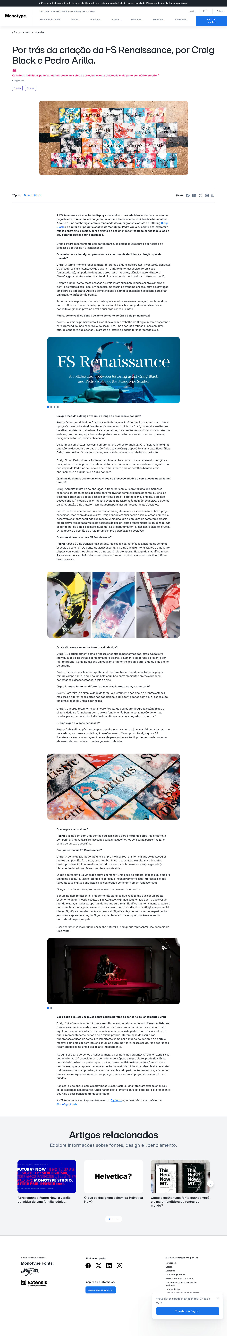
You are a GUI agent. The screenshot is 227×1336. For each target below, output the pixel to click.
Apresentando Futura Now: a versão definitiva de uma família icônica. (44, 1200)
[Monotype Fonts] (34, 1265)
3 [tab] (54, 407)
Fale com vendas (211, 21)
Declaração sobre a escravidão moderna (181, 1284)
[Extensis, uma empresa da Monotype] (34, 1284)
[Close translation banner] (217, 1298)
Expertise (39, 32)
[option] (202, 10)
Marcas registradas (175, 1274)
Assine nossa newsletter (100, 1290)
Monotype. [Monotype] (16, 16)
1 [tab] (48, 407)
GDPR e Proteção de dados (179, 1278)
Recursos (136, 19)
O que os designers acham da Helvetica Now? (113, 1200)
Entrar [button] (217, 11)
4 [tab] (58, 407)
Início (14, 32)
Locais (169, 1266)
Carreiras (170, 1270)
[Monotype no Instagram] (119, 1266)
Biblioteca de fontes (50, 19)
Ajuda (188, 11)
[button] (202, 10)
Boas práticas (32, 195)
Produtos (95, 19)
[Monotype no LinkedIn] (109, 1266)
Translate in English (187, 1311)
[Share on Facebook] (188, 195)
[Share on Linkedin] (194, 195)
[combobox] (65, 11)
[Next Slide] (210, 1183)
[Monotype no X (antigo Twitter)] (98, 1266)
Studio (115, 19)
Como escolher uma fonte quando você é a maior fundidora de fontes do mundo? (180, 1201)
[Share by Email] (207, 195)
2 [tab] (51, 407)
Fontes (74, 19)
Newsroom (171, 1262)
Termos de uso (173, 1289)
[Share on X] (200, 195)
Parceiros (158, 19)
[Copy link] (212, 195)
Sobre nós (180, 19)
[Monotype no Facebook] (88, 1266)
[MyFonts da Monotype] (34, 1273)
